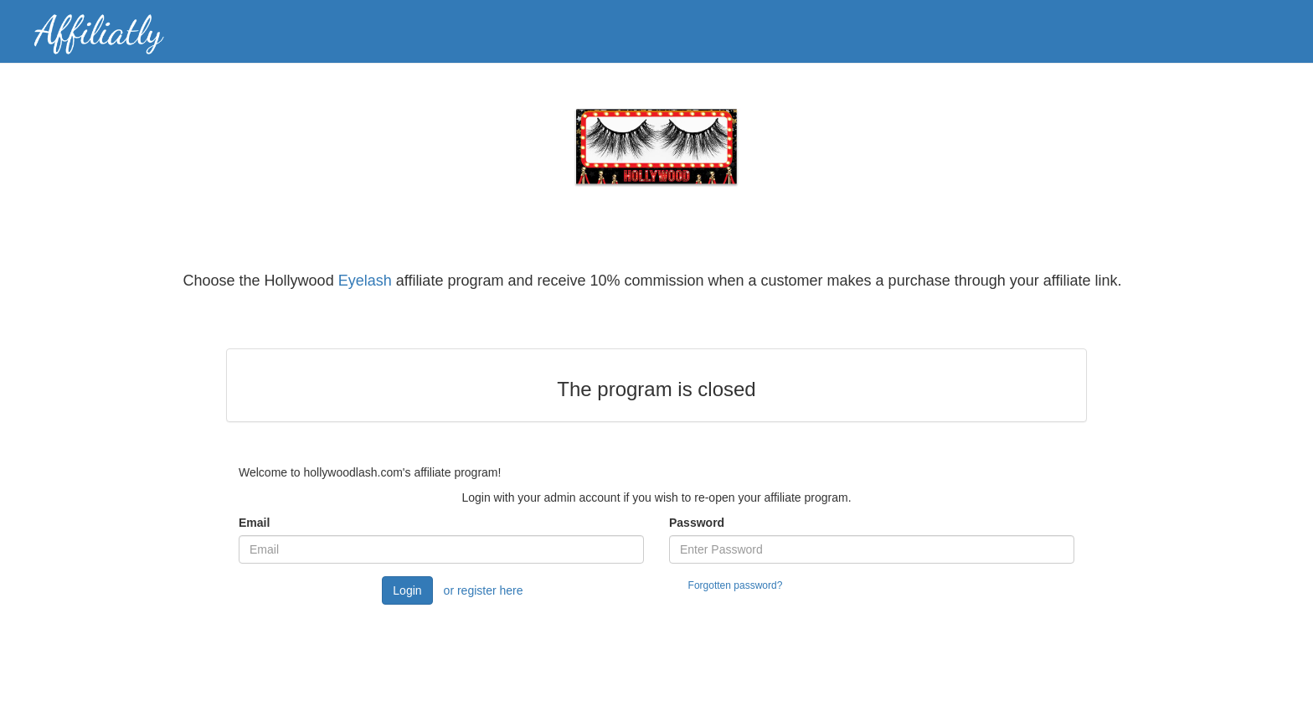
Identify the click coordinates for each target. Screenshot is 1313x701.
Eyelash (365, 280)
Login (407, 590)
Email (254, 522)
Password (696, 522)
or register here (483, 590)
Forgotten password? (735, 585)
